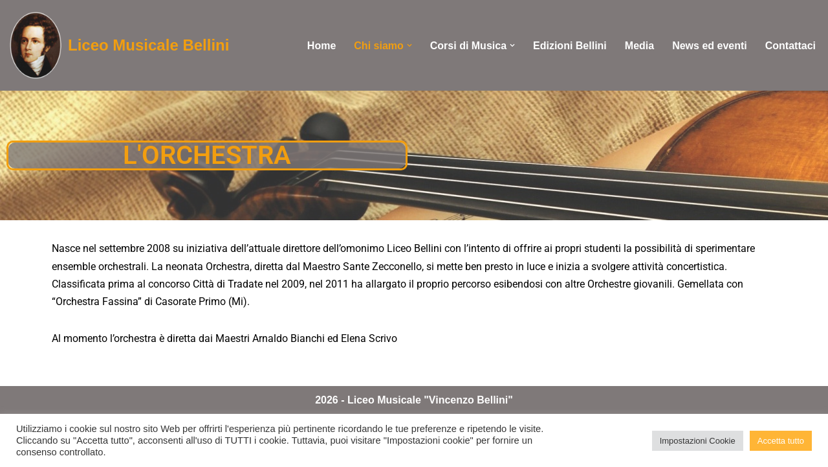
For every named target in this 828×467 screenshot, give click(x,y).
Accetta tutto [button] (780, 441)
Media (639, 45)
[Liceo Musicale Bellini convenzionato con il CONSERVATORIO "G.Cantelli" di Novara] (119, 45)
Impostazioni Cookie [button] (697, 441)
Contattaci (790, 45)
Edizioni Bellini (570, 45)
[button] (409, 45)
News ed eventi (709, 45)
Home (321, 45)
